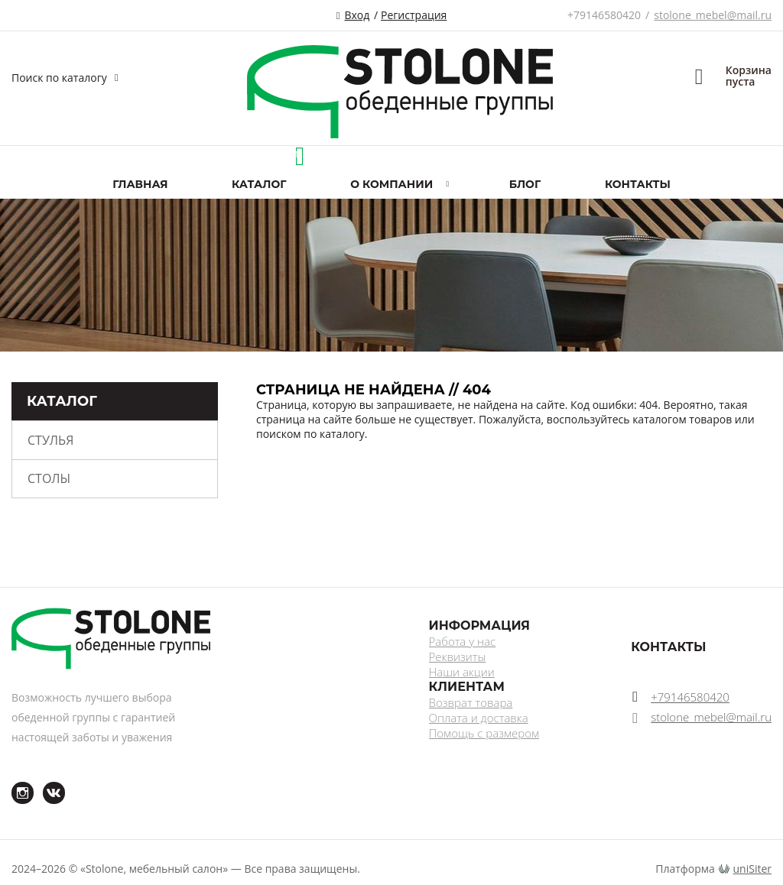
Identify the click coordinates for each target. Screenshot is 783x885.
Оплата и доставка (478, 717)
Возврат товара (471, 702)
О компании (391, 184)
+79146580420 (604, 15)
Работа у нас (462, 641)
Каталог (259, 184)
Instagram (13, 782)
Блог (525, 184)
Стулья (50, 440)
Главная (139, 184)
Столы (49, 478)
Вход (356, 15)
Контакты (638, 184)
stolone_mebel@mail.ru (713, 15)
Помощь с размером (484, 733)
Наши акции (462, 671)
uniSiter (752, 868)
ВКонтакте (45, 782)
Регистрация (414, 15)
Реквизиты (457, 656)
